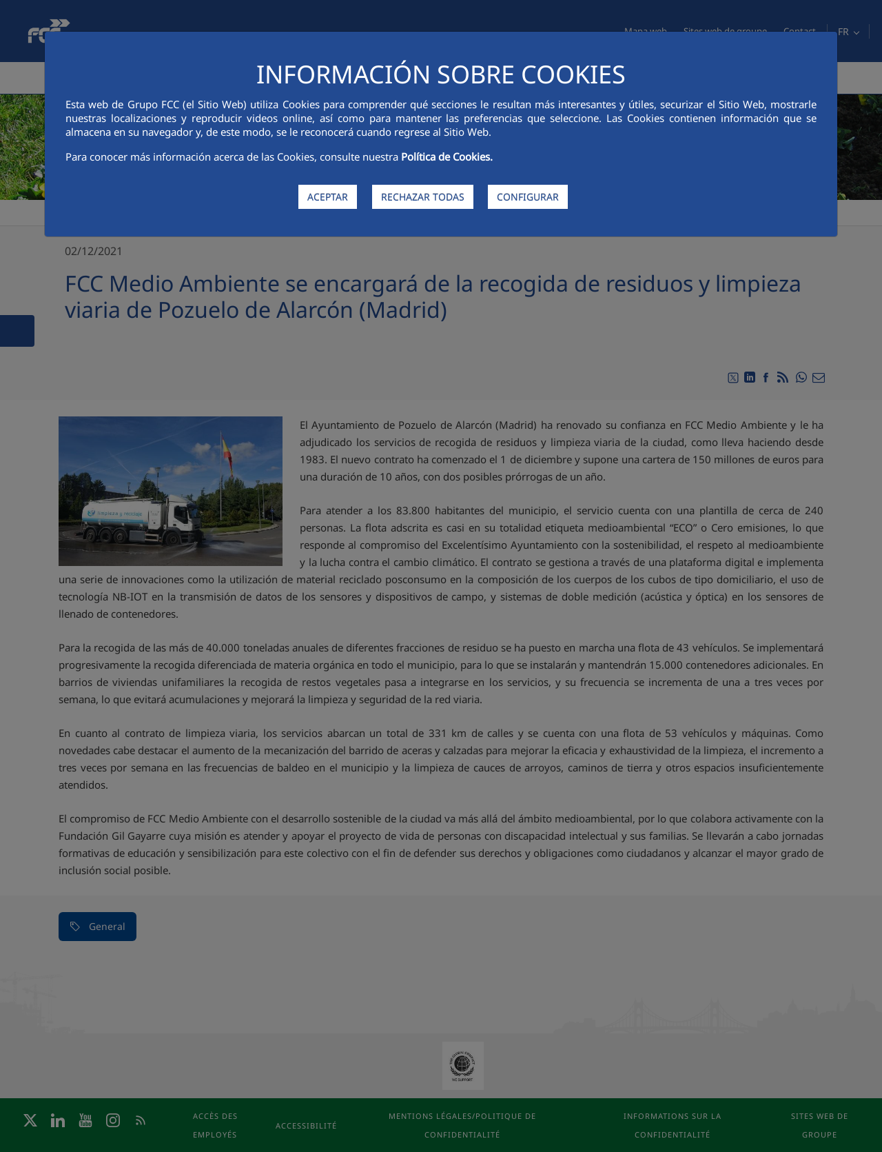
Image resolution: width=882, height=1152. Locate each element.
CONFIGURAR (528, 196)
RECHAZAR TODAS (422, 196)
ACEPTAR (327, 196)
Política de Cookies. (447, 156)
